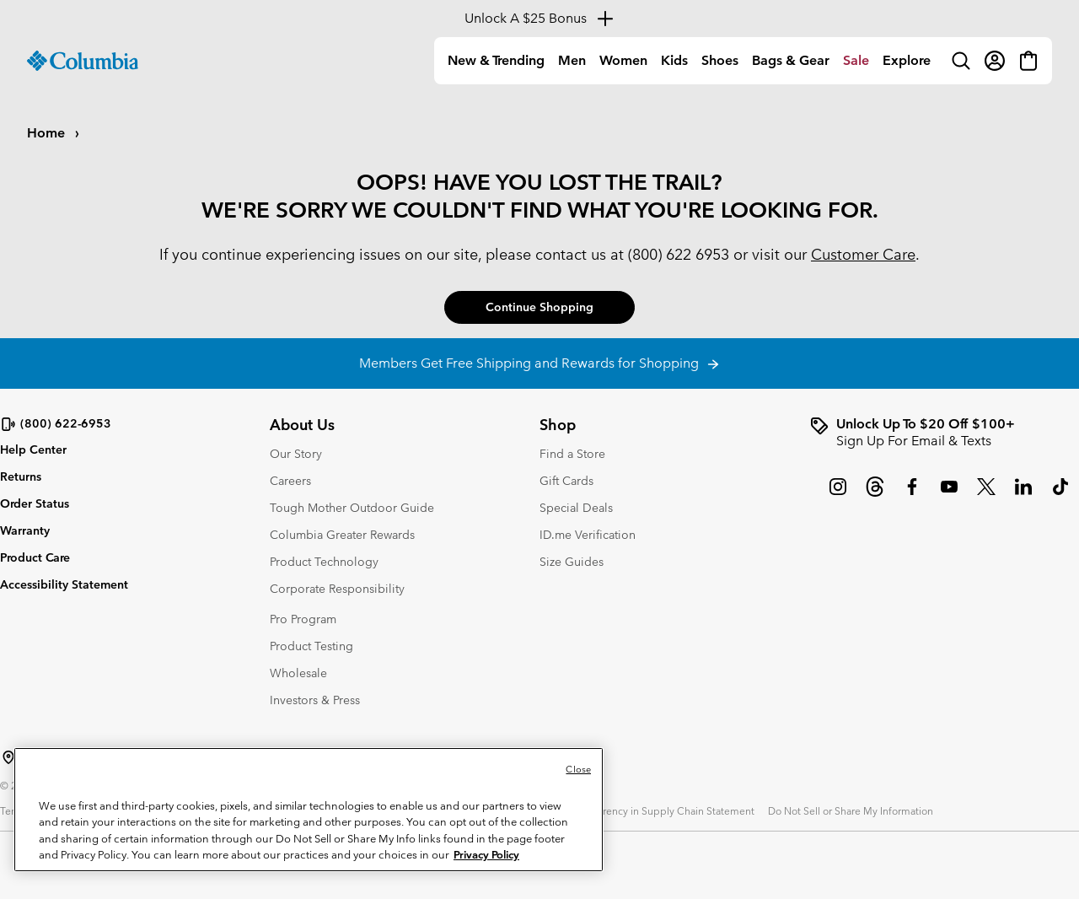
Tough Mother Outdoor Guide (352, 507)
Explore (907, 60)
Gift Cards (566, 480)
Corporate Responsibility (337, 588)
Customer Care (863, 254)
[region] (308, 809)
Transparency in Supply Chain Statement (660, 810)
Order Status (34, 503)
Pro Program (303, 619)
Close (578, 769)
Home (47, 133)
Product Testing (311, 646)
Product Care (35, 557)
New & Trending (496, 60)
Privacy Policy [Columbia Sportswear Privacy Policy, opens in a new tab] (486, 855)
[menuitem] (496, 60)
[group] (944, 433)
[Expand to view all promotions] (539, 18)
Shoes (719, 60)
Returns (20, 476)
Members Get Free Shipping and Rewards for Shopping (540, 363)
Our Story (296, 453)
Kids (674, 60)
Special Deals (576, 507)
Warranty (25, 530)
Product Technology (324, 561)
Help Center (33, 450)
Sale (856, 60)
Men (572, 60)
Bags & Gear (790, 60)
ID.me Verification (588, 534)
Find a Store (572, 453)
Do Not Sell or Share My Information (850, 810)
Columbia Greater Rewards (342, 534)
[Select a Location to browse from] (8, 757)
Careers (290, 480)
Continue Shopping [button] (539, 307)
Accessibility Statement (64, 584)
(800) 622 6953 (678, 254)
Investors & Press (315, 700)
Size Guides (572, 561)
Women (623, 60)
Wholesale (298, 673)
